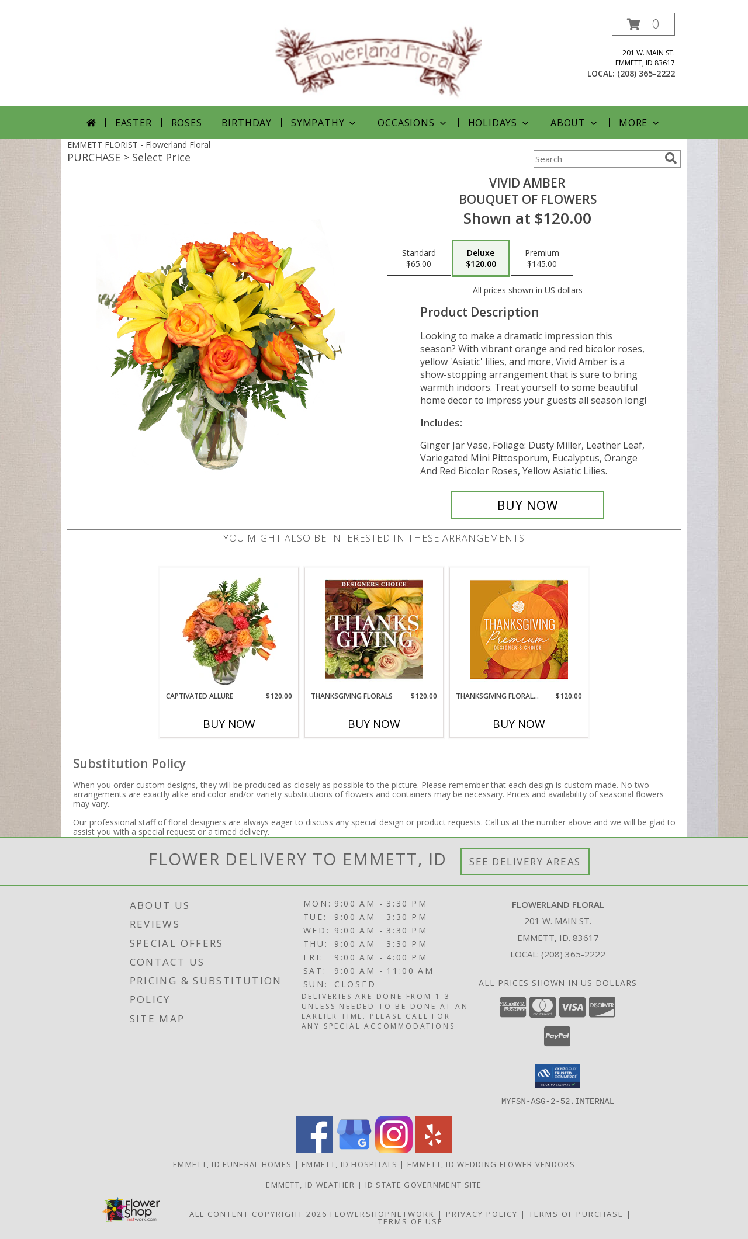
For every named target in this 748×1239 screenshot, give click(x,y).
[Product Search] (596, 159)
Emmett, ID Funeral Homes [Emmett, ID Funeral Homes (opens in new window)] (232, 1163)
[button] (643, 24)
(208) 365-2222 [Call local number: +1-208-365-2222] (646, 73)
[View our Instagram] (394, 1149)
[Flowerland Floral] (378, 59)
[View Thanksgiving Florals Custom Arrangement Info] (374, 629)
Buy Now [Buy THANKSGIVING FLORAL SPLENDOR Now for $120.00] (519, 723)
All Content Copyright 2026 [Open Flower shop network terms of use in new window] (258, 1213)
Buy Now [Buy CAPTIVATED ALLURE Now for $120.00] (229, 723)
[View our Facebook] (314, 1149)
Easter (133, 122)
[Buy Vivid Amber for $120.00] (527, 505)
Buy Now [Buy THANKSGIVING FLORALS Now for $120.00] (374, 723)
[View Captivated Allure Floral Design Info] (229, 629)
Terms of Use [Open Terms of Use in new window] (410, 1221)
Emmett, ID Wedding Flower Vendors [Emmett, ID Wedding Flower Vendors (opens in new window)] (491, 1163)
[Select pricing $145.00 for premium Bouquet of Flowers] (542, 258)
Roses (186, 122)
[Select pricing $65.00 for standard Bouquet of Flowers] (419, 258)
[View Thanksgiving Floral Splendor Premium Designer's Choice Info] (519, 629)
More (640, 122)
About (575, 122)
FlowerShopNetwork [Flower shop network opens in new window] (382, 1213)
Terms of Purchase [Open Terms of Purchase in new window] (576, 1213)
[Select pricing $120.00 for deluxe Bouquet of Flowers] (480, 258)
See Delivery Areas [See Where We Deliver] (525, 861)
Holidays (499, 122)
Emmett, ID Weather (310, 1184)
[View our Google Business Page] (354, 1149)
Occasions (413, 122)
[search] (671, 158)
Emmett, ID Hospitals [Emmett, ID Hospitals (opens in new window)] (349, 1163)
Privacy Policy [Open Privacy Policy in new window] (482, 1213)
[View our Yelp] (433, 1149)
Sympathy (324, 122)
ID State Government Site (423, 1184)
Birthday (246, 122)
